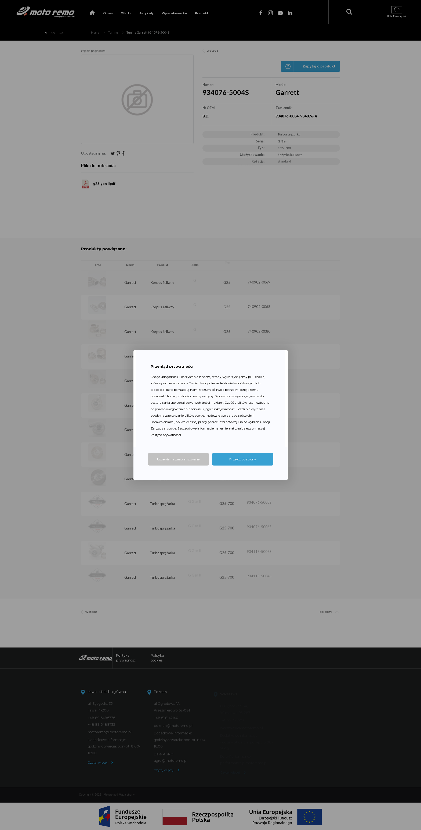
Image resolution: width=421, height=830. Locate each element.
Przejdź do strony (242, 459)
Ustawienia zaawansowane (178, 459)
